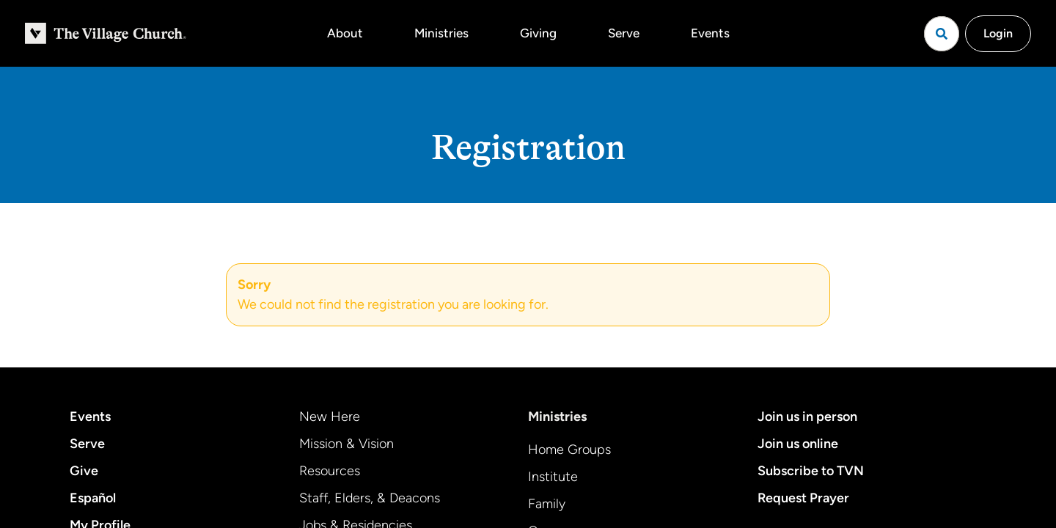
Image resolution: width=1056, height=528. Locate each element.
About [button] (345, 33)
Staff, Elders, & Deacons (369, 498)
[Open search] (941, 33)
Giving (538, 33)
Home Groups (569, 449)
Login (998, 33)
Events (710, 33)
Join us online (798, 444)
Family (546, 504)
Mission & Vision (346, 444)
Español (93, 498)
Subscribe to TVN (811, 471)
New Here (329, 416)
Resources (329, 471)
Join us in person (807, 416)
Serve (623, 33)
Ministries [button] (441, 33)
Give (84, 471)
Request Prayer (803, 498)
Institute (553, 477)
